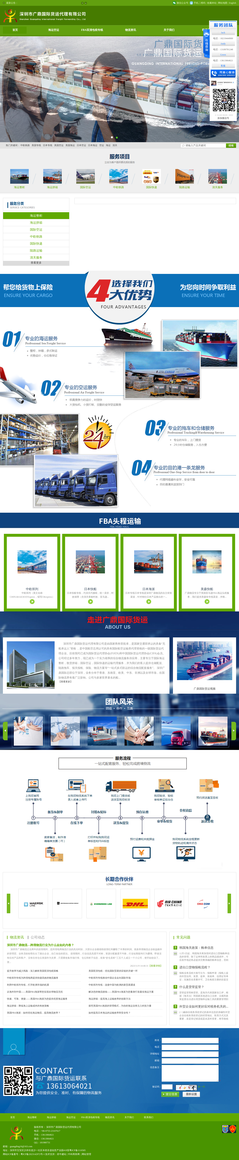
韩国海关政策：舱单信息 (196, 951)
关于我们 (169, 30)
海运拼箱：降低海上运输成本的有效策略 (28, 1005)
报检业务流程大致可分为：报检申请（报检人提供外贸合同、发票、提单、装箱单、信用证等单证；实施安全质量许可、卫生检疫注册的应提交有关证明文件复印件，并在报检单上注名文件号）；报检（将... (203, 983)
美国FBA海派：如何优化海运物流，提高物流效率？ (33, 1012)
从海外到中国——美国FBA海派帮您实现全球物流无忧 (35, 991)
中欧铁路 (25, 145)
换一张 (201, 1086)
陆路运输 (184, 187)
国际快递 (151, 187)
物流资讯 (130, 30)
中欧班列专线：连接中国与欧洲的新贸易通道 (112, 984)
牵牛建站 (61, 1154)
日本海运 (92, 145)
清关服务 (217, 187)
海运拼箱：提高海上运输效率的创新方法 (110, 998)
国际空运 (85, 187)
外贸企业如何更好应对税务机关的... (203, 1009)
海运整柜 (19, 187)
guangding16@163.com (21, 1146)
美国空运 (59, 145)
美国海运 (70, 145)
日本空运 (81, 145)
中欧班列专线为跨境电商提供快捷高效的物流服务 (32, 977)
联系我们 (148, 1117)
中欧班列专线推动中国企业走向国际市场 (110, 977)
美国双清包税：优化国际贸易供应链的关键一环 (113, 971)
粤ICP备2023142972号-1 (33, 1154)
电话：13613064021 (223, 60)
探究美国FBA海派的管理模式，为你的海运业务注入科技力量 (120, 1005)
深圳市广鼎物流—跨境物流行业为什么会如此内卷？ (40, 945)
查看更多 (36, 262)
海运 (108, 145)
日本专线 (47, 145)
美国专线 (36, 145)
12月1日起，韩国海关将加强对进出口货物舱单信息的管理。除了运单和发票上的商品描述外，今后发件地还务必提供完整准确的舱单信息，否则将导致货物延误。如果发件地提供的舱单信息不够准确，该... (204, 963)
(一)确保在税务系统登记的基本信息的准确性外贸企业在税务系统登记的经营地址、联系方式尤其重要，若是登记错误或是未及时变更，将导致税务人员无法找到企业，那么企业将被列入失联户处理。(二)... (204, 944)
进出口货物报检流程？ (194, 970)
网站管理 (86, 1154)
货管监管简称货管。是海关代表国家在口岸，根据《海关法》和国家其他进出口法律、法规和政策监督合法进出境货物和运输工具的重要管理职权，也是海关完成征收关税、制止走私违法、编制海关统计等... (203, 1002)
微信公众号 (182, 3)
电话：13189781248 (223, 49)
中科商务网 (74, 1154)
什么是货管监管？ (191, 990)
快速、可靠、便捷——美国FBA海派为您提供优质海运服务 (37, 998)
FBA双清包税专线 (92, 30)
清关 (115, 145)
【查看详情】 (155, 965)
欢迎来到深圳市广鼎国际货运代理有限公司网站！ (45, 3)
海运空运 (53, 30)
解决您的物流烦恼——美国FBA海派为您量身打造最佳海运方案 (121, 991)
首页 (15, 30)
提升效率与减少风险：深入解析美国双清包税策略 (32, 971)
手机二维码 (199, 3)
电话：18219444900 (223, 38)
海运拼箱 (52, 187)
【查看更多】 (65, 681)
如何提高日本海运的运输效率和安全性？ (110, 1012)
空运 (101, 145)
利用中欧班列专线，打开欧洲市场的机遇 (28, 984)
